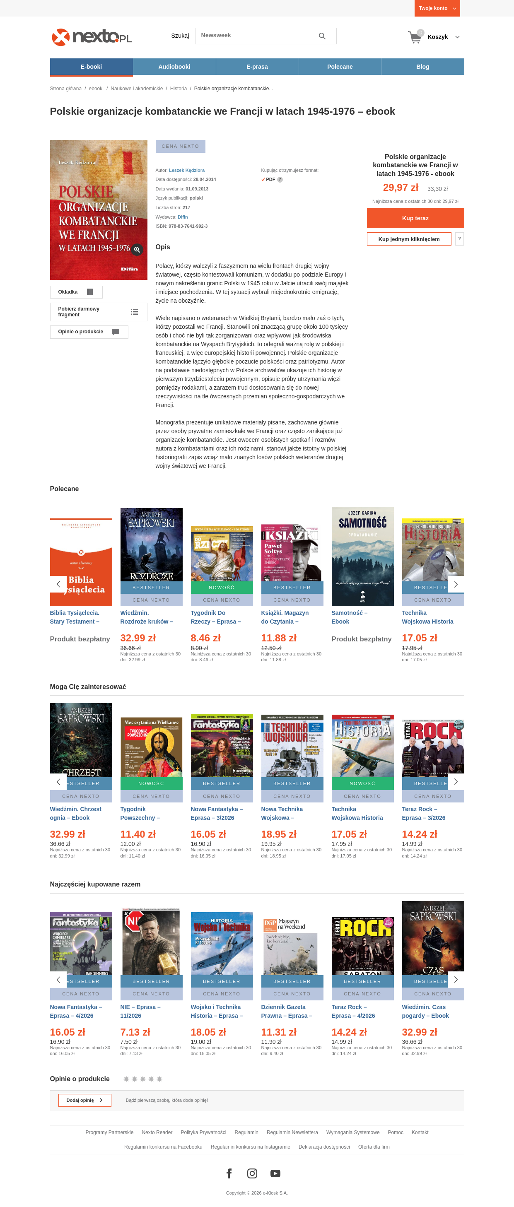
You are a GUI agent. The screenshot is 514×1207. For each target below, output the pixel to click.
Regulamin (246, 1132)
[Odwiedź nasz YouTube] (275, 1173)
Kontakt (420, 1132)
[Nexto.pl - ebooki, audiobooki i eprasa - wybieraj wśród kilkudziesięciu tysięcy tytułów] (92, 37)
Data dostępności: (174, 179)
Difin (183, 216)
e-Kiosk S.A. (275, 1192)
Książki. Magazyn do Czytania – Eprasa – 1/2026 (285, 622)
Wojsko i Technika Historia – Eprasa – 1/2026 (217, 1016)
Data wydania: (171, 188)
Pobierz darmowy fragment (78, 312)
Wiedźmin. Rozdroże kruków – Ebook (147, 622)
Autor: (162, 170)
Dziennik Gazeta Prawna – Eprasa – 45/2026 (287, 1016)
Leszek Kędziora (187, 170)
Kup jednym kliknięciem (409, 239)
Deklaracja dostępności (324, 1147)
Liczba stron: (169, 207)
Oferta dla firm (374, 1147)
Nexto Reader (157, 1132)
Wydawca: (167, 216)
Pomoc (395, 1132)
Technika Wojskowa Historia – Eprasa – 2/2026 (357, 818)
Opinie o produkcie (81, 332)
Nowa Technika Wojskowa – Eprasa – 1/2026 (283, 818)
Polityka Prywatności (203, 1132)
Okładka (68, 292)
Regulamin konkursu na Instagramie (250, 1147)
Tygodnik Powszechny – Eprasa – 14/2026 (144, 818)
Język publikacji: (173, 197)
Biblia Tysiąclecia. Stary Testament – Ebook (75, 622)
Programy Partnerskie (109, 1132)
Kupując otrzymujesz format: (290, 170)
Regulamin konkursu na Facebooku (163, 1147)
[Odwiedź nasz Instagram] (252, 1173)
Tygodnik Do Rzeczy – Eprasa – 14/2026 (216, 622)
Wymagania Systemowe (353, 1132)
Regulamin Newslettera (292, 1132)
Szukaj (180, 35)
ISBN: (162, 226)
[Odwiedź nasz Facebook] (229, 1173)
